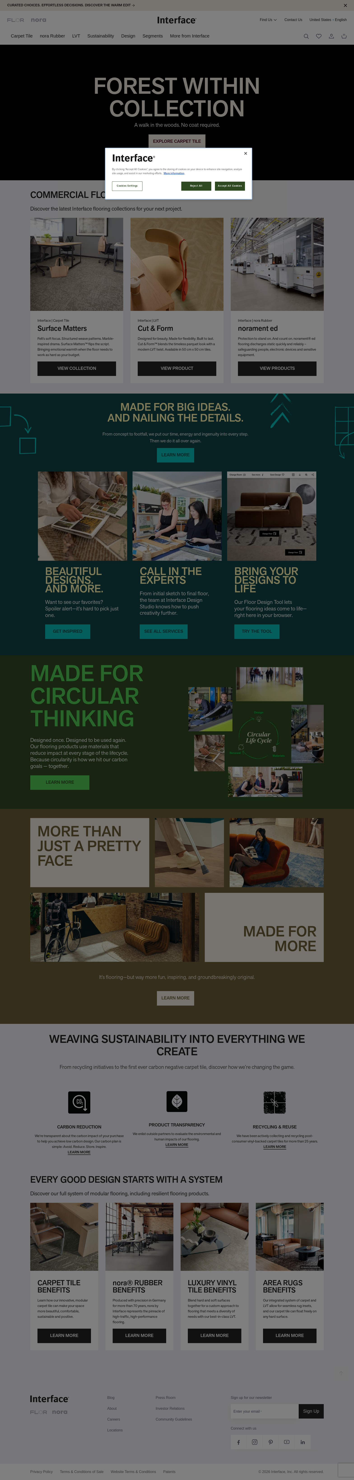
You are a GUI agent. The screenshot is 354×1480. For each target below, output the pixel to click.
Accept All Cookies (230, 186)
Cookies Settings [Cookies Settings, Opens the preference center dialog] (127, 186)
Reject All (196, 186)
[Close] (246, 153)
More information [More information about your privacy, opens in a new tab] (174, 173)
